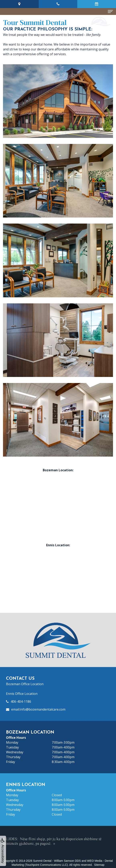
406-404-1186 (21, 701)
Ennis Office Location (22, 693)
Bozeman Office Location (25, 684)
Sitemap (99, 864)
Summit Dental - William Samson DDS (57, 860)
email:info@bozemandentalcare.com (38, 709)
